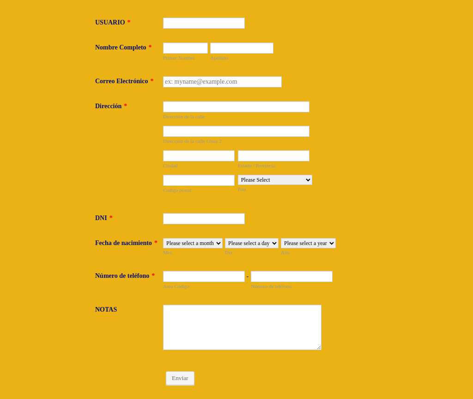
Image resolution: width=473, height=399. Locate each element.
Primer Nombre (179, 58)
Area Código (176, 286)
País (242, 189)
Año (285, 252)
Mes (167, 252)
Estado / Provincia (256, 165)
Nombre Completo (123, 47)
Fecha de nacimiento (126, 242)
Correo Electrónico (124, 81)
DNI (104, 218)
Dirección (111, 106)
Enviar (180, 377)
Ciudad (170, 165)
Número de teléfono (125, 275)
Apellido (219, 58)
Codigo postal (177, 190)
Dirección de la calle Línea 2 (192, 141)
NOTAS (106, 309)
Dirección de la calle (184, 116)
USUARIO (113, 22)
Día (228, 252)
